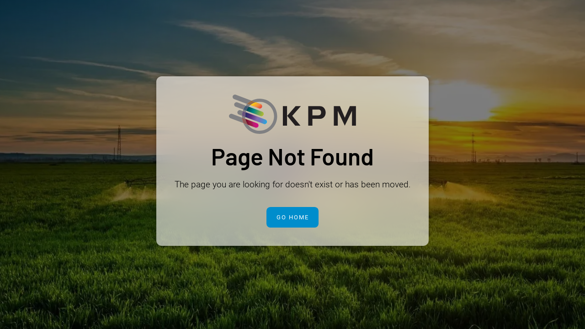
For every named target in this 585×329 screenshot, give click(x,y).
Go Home (293, 217)
